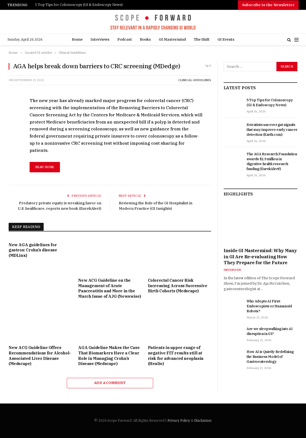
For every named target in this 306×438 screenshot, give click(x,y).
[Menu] (296, 39)
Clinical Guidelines (194, 80)
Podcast (124, 39)
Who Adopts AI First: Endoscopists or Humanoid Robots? (269, 306)
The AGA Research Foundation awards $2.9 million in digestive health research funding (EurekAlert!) (272, 161)
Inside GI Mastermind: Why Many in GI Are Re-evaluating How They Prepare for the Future (260, 256)
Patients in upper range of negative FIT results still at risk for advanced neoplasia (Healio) (175, 355)
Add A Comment (110, 383)
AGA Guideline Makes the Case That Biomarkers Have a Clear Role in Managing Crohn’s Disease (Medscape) (109, 355)
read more (45, 167)
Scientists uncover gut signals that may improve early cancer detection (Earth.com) (272, 130)
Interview (232, 270)
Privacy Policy (178, 421)
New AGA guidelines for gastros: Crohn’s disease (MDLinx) (33, 250)
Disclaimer (203, 421)
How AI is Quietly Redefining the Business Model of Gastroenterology (270, 357)
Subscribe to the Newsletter (268, 5)
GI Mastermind (172, 39)
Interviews (99, 39)
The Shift (202, 39)
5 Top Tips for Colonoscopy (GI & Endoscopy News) (79, 5)
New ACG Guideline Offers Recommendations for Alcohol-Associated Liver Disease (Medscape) (40, 355)
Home (77, 39)
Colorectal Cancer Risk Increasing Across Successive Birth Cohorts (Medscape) (177, 286)
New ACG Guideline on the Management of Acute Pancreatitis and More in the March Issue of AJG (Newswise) (109, 288)
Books (145, 39)
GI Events (225, 39)
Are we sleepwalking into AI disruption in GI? (270, 331)
